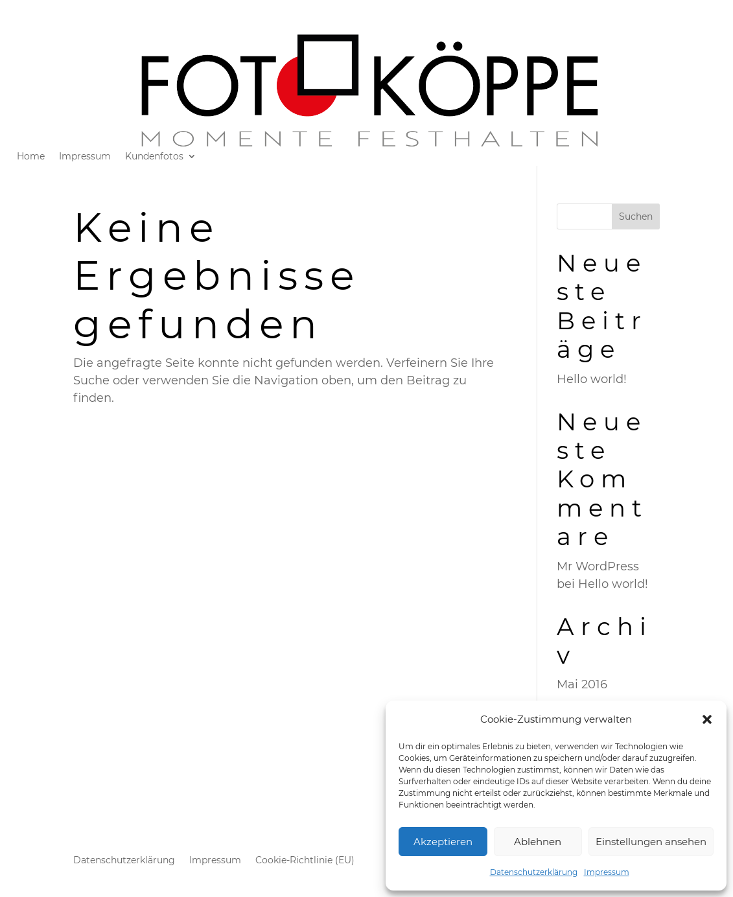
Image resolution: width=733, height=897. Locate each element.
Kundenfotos (154, 157)
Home (31, 157)
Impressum (606, 872)
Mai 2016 (582, 684)
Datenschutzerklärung (533, 872)
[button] (707, 719)
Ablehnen (537, 841)
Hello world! (592, 379)
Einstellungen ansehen (651, 841)
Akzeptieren (442, 841)
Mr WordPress (598, 566)
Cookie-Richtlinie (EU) (305, 861)
